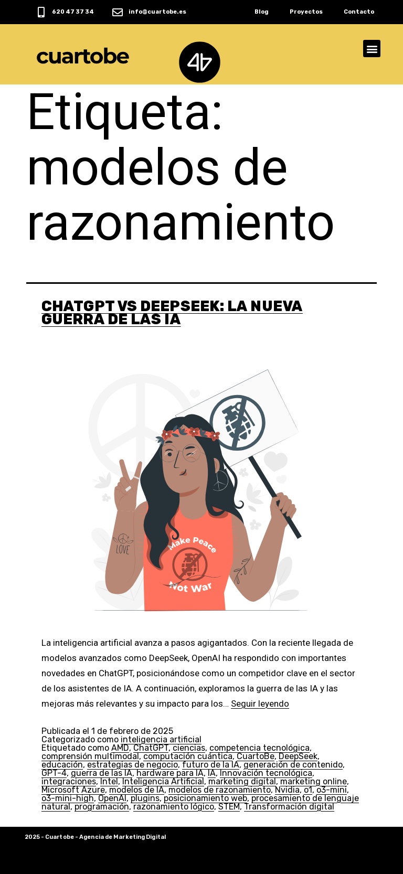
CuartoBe (255, 756)
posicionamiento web (205, 798)
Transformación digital (289, 807)
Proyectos (306, 11)
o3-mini (331, 790)
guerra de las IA (101, 773)
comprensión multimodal (90, 756)
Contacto (359, 11)
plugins (145, 798)
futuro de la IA (210, 765)
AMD (120, 748)
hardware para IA (170, 773)
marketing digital (242, 781)
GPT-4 (54, 773)
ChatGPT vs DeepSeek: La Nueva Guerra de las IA (172, 312)
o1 (308, 790)
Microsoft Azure (73, 790)
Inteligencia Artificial (163, 781)
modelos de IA (136, 790)
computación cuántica (187, 756)
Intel (109, 781)
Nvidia (287, 790)
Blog (261, 11)
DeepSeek (298, 756)
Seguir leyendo (260, 703)
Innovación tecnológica (266, 773)
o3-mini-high (67, 798)
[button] (371, 48)
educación (62, 765)
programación (102, 807)
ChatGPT (150, 748)
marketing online (313, 781)
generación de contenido (293, 765)
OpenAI (112, 798)
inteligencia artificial (161, 739)
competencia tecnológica (259, 748)
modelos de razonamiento (219, 790)
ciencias (189, 748)
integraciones (68, 781)
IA (212, 773)
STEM (229, 807)
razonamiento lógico (173, 807)
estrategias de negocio (132, 765)
